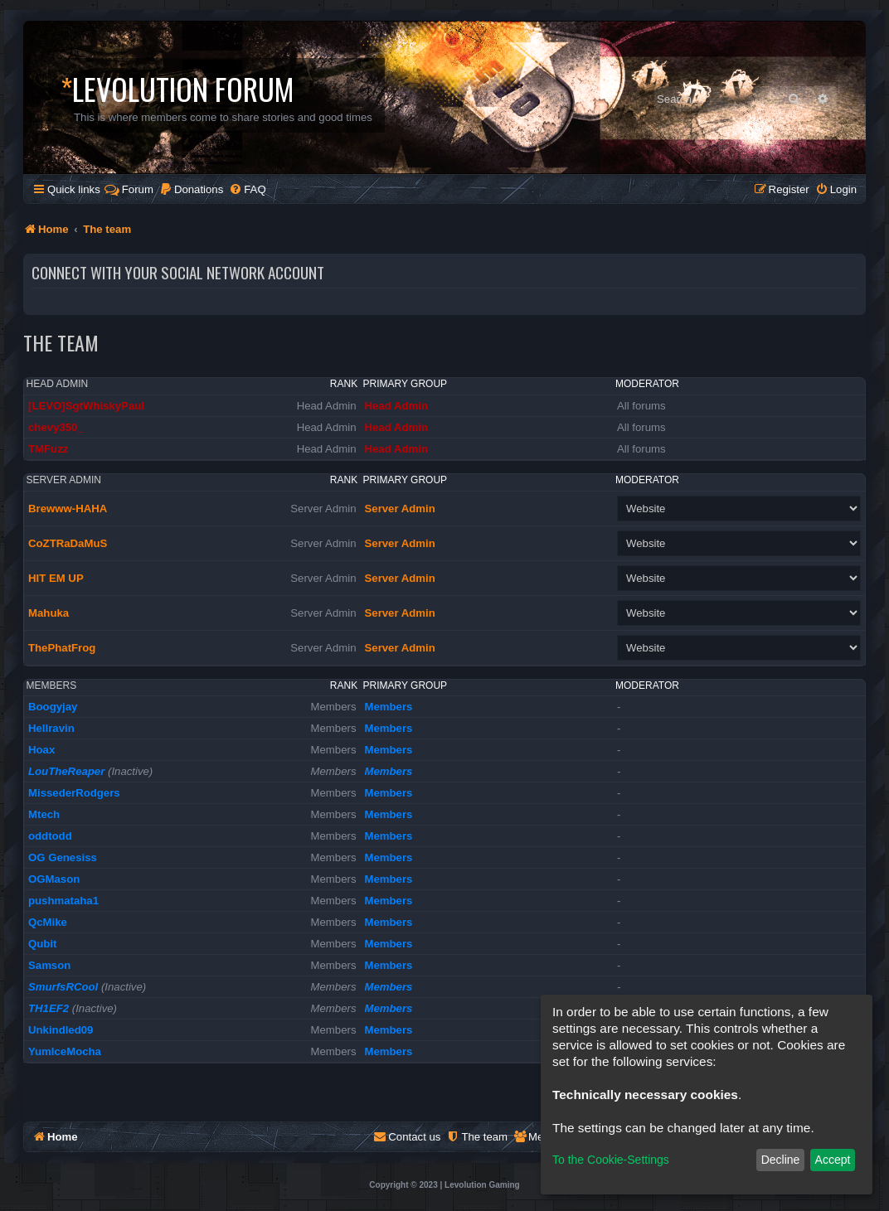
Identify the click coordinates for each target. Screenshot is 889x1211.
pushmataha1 (63, 900)
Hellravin (51, 728)
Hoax (41, 750)
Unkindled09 (60, 1030)
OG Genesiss (62, 857)
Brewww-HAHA (67, 508)
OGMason (54, 879)
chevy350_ (56, 427)
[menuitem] (191, 189)
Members (52, 685)
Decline (780, 1159)
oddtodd (50, 836)
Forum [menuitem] (128, 189)
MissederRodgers (74, 793)
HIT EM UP (56, 578)
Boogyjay (52, 706)
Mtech (44, 814)
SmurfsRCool (63, 987)
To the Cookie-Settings (610, 1159)
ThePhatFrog (61, 648)
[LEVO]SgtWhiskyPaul (86, 406)
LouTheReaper (66, 771)
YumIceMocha (64, 1051)
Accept (833, 1159)
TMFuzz (48, 449)
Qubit (42, 943)
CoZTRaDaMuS (67, 543)
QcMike (47, 922)
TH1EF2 (48, 1008)
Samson (49, 965)
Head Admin (58, 384)
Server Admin (64, 480)
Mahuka (48, 613)
